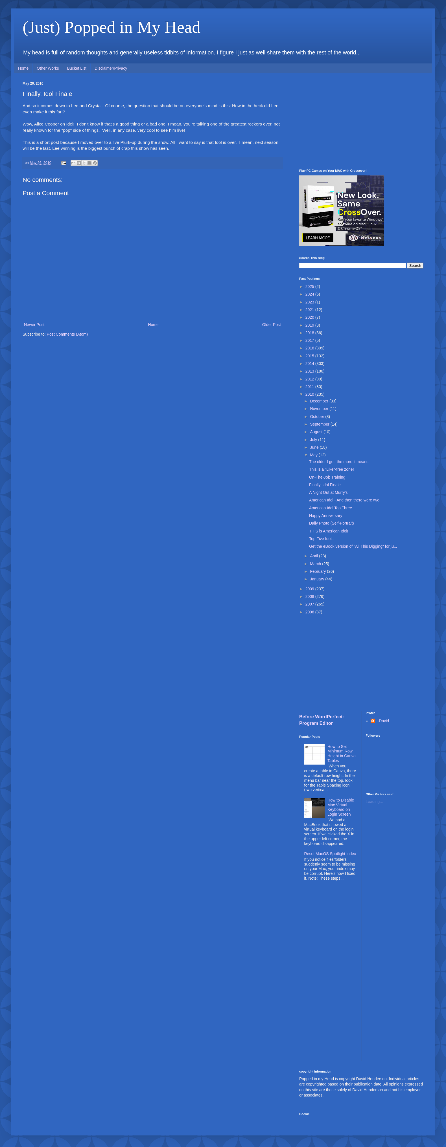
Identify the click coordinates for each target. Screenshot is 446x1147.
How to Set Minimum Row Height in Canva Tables (341, 753)
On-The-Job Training (327, 477)
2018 (310, 333)
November (319, 408)
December (319, 401)
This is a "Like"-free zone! (331, 469)
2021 (310, 309)
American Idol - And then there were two (344, 500)
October (317, 416)
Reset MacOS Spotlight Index (330, 853)
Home (23, 68)
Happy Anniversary (325, 515)
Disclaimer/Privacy (111, 68)
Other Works (48, 68)
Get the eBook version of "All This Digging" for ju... (353, 546)
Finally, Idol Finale (325, 485)
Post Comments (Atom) (67, 334)
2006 (310, 612)
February (318, 571)
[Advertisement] (361, 121)
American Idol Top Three (330, 508)
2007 (310, 604)
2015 (310, 356)
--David (382, 721)
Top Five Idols (321, 538)
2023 (310, 302)
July (314, 439)
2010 (310, 394)
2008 (310, 596)
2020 (310, 317)
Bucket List (76, 68)
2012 (310, 379)
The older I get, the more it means (338, 461)
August (316, 432)
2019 (310, 325)
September (320, 424)
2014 (310, 363)
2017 (310, 340)
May (314, 455)
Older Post (271, 324)
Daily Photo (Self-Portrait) (331, 523)
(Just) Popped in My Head (111, 27)
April (314, 556)
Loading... (374, 801)
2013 (310, 371)
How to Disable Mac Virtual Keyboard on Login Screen (340, 807)
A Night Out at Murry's (328, 492)
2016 (310, 348)
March (316, 564)
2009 (310, 589)
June (315, 447)
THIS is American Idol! (328, 531)
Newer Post (34, 324)
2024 (310, 294)
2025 (310, 286)
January (317, 579)
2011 (310, 386)
